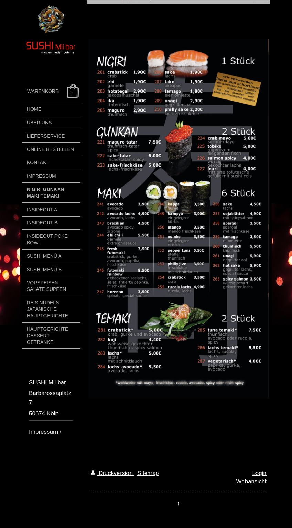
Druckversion (112, 473)
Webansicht (251, 481)
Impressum (43, 432)
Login (259, 473)
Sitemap (148, 473)
